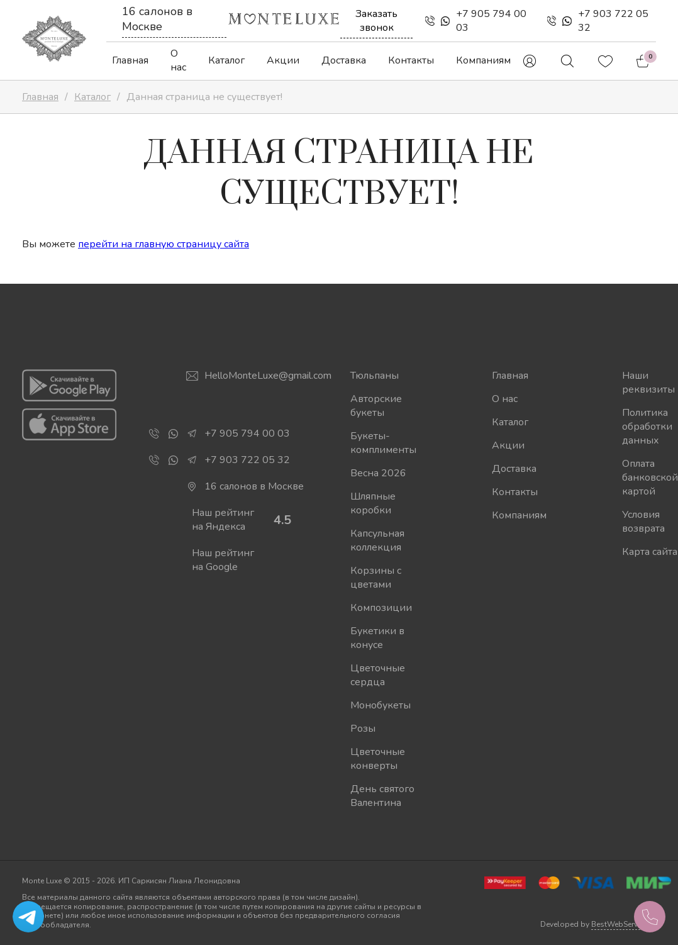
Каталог (226, 60)
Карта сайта (649, 552)
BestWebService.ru (623, 924)
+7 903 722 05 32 (613, 21)
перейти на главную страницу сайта (163, 244)
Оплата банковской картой (650, 477)
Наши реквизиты (648, 382)
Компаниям (483, 60)
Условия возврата (643, 521)
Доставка (343, 60)
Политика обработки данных (647, 426)
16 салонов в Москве (157, 19)
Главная (130, 60)
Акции (283, 60)
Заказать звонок (376, 21)
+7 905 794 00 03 (491, 21)
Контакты (411, 60)
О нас (178, 60)
